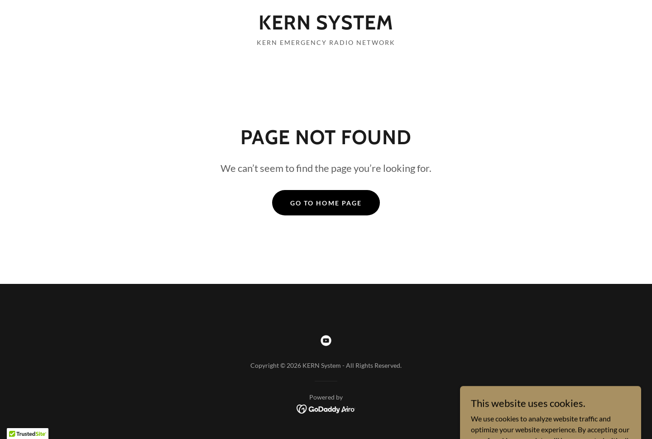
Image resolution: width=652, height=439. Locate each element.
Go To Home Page (325, 203)
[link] (326, 26)
